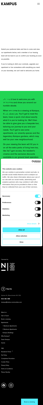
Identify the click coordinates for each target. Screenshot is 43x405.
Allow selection (21, 236)
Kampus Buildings (8, 333)
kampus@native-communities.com (11, 302)
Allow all (21, 230)
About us (4, 312)
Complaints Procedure (8, 358)
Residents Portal (6, 352)
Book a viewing (6, 319)
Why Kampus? (5, 336)
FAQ (2, 348)
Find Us (9, 289)
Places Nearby (5, 372)
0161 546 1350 (5, 299)
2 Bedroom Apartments (10, 329)
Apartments (4, 322)
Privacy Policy (5, 365)
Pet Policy (4, 355)
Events (3, 343)
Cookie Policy (5, 362)
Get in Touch (5, 316)
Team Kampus (5, 339)
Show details (32, 224)
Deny (21, 242)
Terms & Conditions (7, 369)
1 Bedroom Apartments (10, 326)
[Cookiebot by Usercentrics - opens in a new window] (32, 161)
